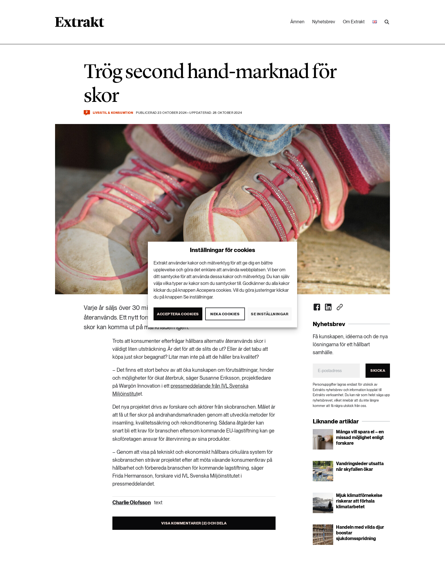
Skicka (377, 370)
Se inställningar (269, 314)
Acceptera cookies (178, 314)
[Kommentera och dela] (87, 113)
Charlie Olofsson (131, 502)
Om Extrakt (354, 21)
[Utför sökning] (387, 22)
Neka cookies (225, 314)
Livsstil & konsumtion (113, 113)
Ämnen (297, 21)
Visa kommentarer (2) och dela (194, 523)
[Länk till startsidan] (79, 24)
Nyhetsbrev (323, 21)
